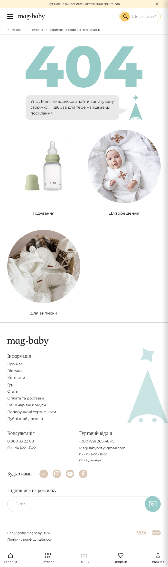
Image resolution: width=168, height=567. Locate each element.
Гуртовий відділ (95, 433)
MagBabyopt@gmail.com (102, 448)
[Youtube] (70, 474)
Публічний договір (25, 419)
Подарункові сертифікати (31, 412)
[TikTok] (43, 474)
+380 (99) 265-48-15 (96, 441)
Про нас (15, 364)
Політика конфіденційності (29, 539)
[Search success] (125, 16)
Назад (16, 30)
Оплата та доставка (25, 398)
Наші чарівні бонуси (26, 405)
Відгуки (14, 371)
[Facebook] (83, 474)
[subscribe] (153, 504)
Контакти (16, 378)
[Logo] (31, 16)
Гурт (11, 384)
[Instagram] (57, 474)
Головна (36, 30)
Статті (12, 391)
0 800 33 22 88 (20, 441)
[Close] (157, 3)
